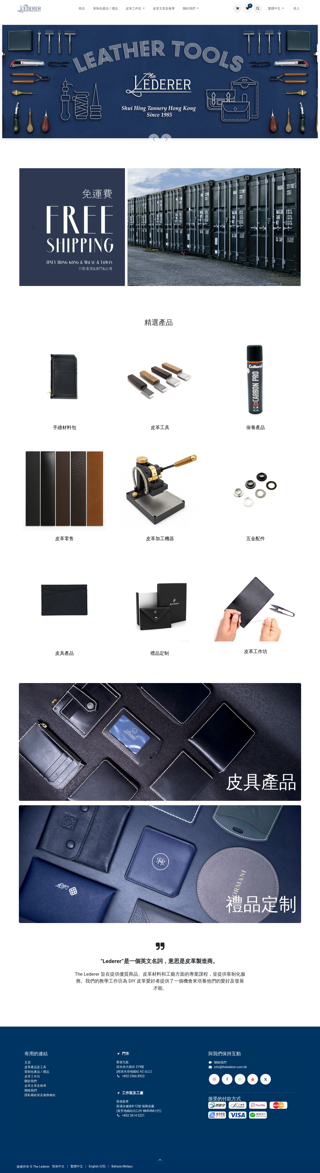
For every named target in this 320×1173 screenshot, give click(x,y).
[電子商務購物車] (237, 8)
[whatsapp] (240, 1079)
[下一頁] (166, 139)
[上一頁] (153, 139)
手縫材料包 (64, 427)
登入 (296, 8)
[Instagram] (214, 1079)
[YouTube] (252, 1079)
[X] (265, 1079)
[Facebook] (227, 1079)
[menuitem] (82, 8)
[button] (258, 8)
